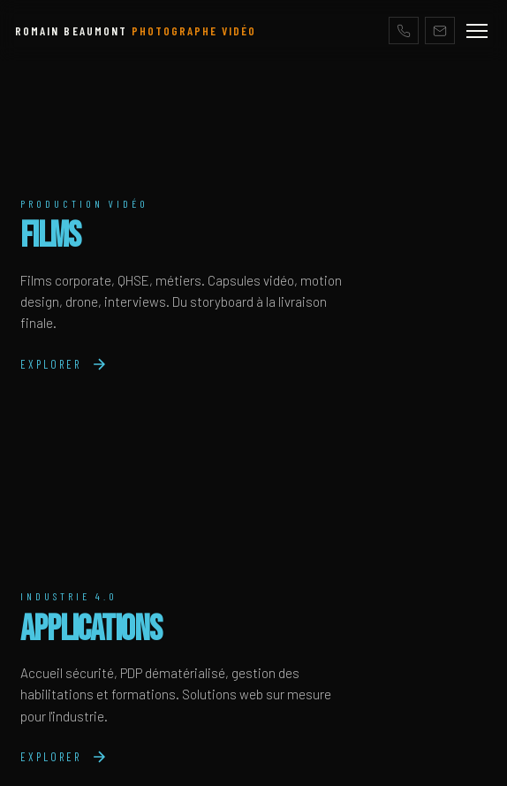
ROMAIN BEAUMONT (135, 30)
